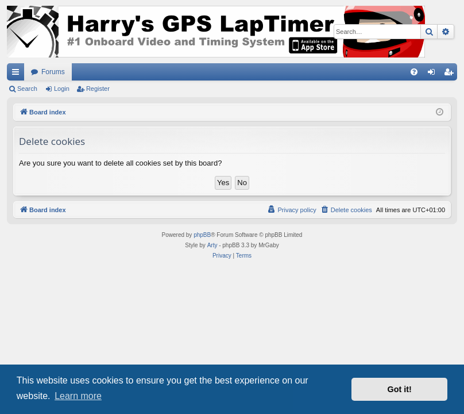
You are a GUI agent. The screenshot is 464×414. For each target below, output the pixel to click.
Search (27, 88)
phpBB (202, 235)
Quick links (17, 74)
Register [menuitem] (451, 74)
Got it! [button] (400, 389)
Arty (212, 245)
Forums (53, 72)
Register (98, 88)
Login (61, 88)
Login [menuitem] (434, 74)
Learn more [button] (78, 396)
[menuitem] (414, 71)
